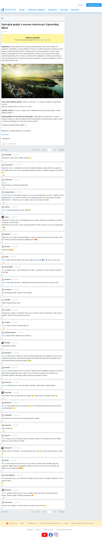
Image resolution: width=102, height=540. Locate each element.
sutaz (4, 183)
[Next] (61, 150)
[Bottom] (4, 150)
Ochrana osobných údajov (64, 530)
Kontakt (66, 523)
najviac (5, 195)
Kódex (22, 523)
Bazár (22, 9)
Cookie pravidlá (48, 530)
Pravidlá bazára (32, 523)
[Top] (4, 512)
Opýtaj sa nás (13, 523)
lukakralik (6, 135)
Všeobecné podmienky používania (50, 523)
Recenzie (75, 9)
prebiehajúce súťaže (43, 40)
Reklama (29, 530)
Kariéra (38, 530)
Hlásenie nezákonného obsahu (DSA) (82, 523)
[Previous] (35, 150)
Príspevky (52, 9)
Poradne (64, 9)
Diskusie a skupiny (36, 9)
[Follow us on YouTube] (45, 535)
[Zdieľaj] (12, 144)
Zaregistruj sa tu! (94, 5)
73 (55, 150)
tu (13, 113)
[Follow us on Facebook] (51, 535)
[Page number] (49, 150)
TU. (26, 125)
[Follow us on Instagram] (57, 535)
